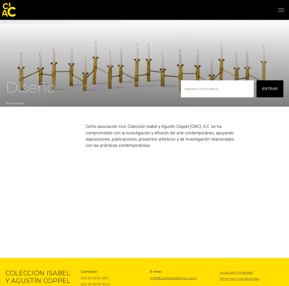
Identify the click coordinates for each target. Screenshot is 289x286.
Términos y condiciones (239, 278)
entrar (270, 89)
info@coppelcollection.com (173, 278)
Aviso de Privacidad (236, 272)
